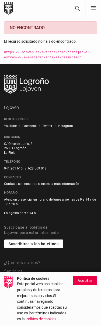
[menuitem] (10, 126)
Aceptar (85, 285)
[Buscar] (77, 8)
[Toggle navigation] (93, 8)
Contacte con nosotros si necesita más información (41, 184)
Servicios (13, 271)
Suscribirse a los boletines (34, 244)
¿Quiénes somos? (22, 262)
